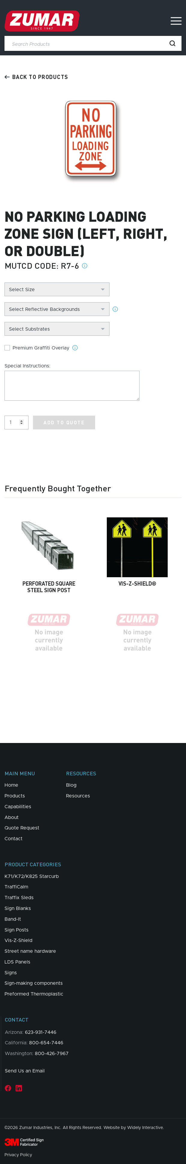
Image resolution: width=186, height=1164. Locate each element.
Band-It (12, 919)
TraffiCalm (16, 887)
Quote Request (21, 828)
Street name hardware (30, 951)
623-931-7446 (40, 1032)
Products (14, 796)
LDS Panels (17, 962)
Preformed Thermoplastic (33, 994)
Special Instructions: (27, 366)
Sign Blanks (17, 908)
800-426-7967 (52, 1053)
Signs (10, 972)
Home (11, 785)
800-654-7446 (46, 1042)
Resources (78, 796)
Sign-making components (33, 983)
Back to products (36, 76)
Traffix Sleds (19, 897)
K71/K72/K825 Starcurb (31, 876)
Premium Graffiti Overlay (41, 348)
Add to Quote (64, 422)
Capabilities (17, 806)
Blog (71, 785)
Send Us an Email (25, 1071)
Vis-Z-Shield (18, 940)
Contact (13, 838)
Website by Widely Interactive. (134, 1128)
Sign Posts (16, 930)
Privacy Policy (18, 1155)
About (11, 817)
